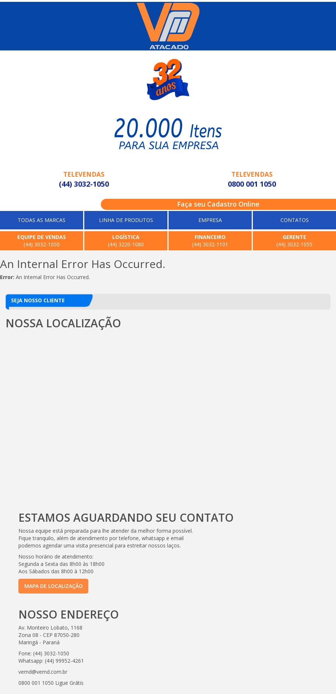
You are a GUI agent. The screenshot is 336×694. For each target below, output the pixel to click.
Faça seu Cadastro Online (218, 204)
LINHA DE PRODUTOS (126, 219)
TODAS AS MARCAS (42, 219)
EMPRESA (210, 219)
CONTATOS (294, 219)
